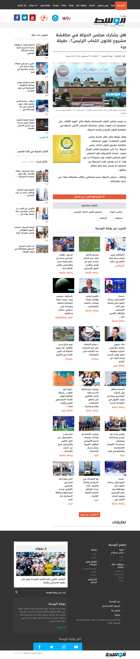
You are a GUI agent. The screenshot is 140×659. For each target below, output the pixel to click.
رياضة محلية (118, 321)
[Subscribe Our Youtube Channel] (33, 18)
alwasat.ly (17, 653)
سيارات (95, 359)
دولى (121, 559)
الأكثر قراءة (41, 162)
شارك (117, 615)
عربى (122, 556)
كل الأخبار (22, 5)
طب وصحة (119, 571)
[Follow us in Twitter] (25, 18)
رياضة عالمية (66, 272)
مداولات (118, 218)
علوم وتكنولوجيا (64, 317)
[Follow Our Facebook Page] (18, 18)
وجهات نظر (80, 5)
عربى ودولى (102, 5)
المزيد (60, 627)
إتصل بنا (115, 610)
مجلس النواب (115, 212)
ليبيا (112, 5)
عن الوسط (114, 601)
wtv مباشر (33, 5)
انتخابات (103, 218)
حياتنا (62, 5)
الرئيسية (121, 5)
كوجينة (121, 577)
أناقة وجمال (119, 574)
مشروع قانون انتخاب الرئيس (88, 212)
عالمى (93, 557)
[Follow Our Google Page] (42, 19)
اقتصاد (91, 5)
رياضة (70, 5)
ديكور (121, 580)
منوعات (54, 5)
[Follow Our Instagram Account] (64, 648)
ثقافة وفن (44, 5)
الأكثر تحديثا (28, 162)
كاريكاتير (120, 266)
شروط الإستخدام (111, 606)
